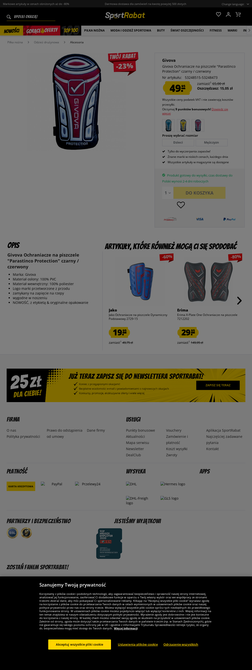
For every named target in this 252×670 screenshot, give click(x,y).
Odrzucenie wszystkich (180, 650)
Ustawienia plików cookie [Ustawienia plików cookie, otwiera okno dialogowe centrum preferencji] (138, 650)
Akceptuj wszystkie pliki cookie (79, 650)
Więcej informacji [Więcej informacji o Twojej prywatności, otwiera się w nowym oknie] (126, 634)
